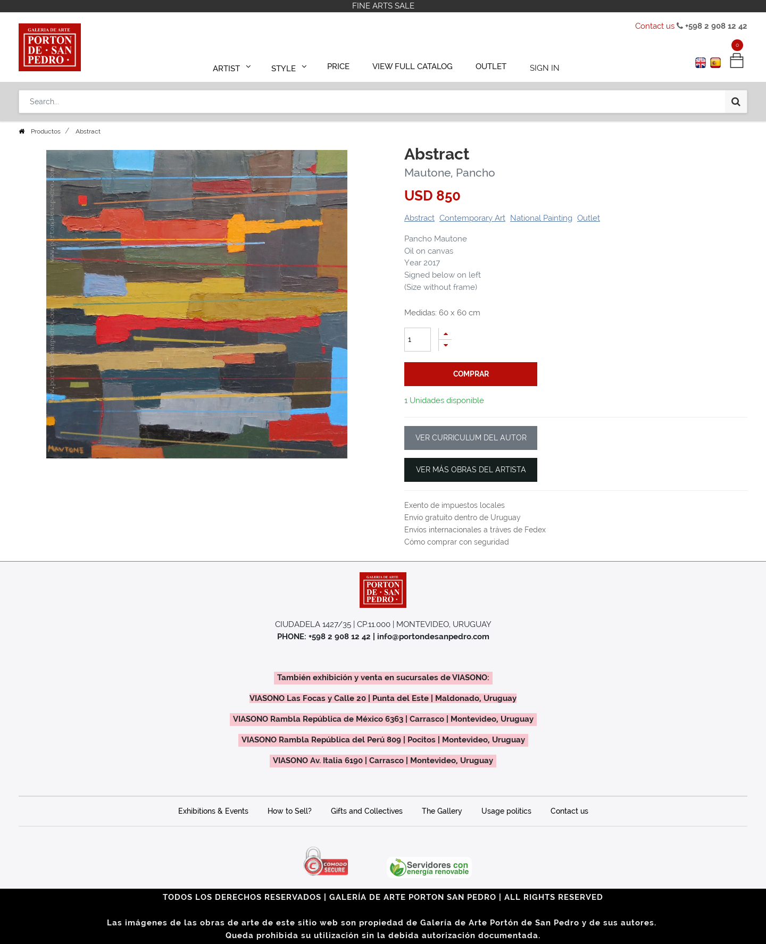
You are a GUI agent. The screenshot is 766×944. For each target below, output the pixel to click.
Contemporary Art (472, 218)
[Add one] (445, 333)
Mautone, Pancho (449, 172)
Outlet (588, 218)
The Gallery (442, 811)
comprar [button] (471, 374)
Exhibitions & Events (213, 811)
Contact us (655, 26)
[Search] (736, 97)
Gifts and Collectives (367, 811)
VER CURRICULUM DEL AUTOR (471, 437)
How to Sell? (290, 811)
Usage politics (506, 811)
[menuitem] (344, 65)
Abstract (419, 218)
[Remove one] (445, 345)
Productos (46, 131)
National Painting (541, 218)
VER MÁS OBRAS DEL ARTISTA (471, 469)
